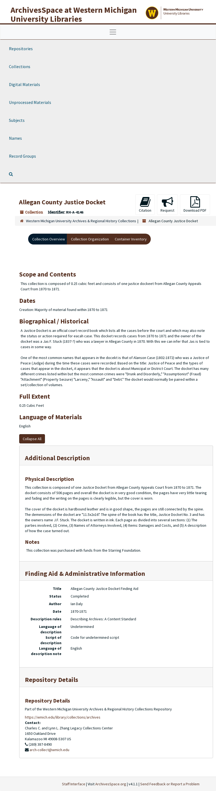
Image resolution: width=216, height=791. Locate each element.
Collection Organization (90, 239)
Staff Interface (73, 784)
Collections (19, 66)
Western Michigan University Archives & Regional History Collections (81, 220)
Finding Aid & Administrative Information (85, 573)
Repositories (21, 48)
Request (167, 204)
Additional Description (57, 458)
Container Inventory (131, 239)
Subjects (17, 120)
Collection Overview (48, 239)
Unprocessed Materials (30, 102)
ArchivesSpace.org (110, 784)
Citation (145, 204)
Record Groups (22, 156)
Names (15, 138)
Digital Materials (24, 84)
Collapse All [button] (32, 438)
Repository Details (51, 679)
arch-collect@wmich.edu (49, 749)
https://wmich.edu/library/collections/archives (62, 717)
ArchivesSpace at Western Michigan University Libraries (74, 14)
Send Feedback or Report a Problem (169, 784)
